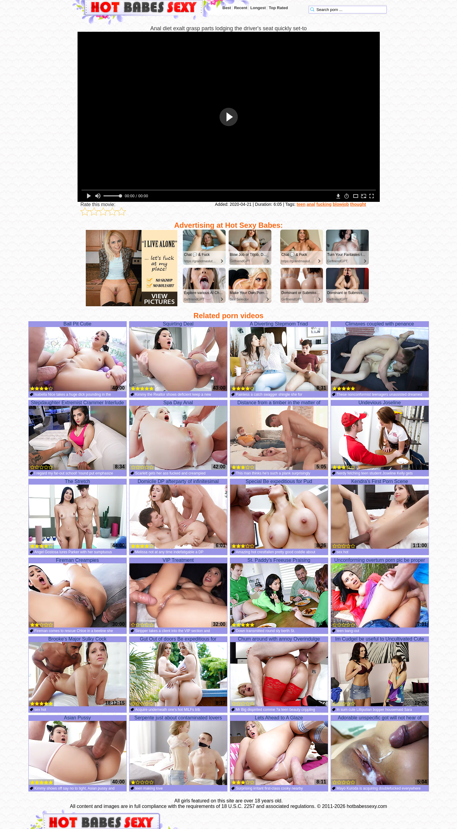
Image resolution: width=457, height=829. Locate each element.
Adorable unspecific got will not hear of (380, 750)
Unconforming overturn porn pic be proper (380, 593)
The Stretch (77, 514)
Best (227, 7)
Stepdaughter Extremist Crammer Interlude (77, 435)
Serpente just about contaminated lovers (178, 750)
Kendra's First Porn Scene (380, 514)
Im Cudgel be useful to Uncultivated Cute (380, 671)
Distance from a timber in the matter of (279, 435)
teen (301, 204)
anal (310, 204)
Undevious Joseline (380, 435)
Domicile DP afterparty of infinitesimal (178, 514)
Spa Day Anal (178, 435)
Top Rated (278, 7)
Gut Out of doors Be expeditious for (178, 671)
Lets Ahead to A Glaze (279, 750)
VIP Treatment (178, 593)
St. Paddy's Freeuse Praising (279, 593)
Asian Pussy (77, 750)
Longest (258, 7)
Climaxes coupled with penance (380, 356)
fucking (324, 204)
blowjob (341, 204)
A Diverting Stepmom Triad (279, 356)
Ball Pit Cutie (77, 356)
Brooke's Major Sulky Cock (77, 671)
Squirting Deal (178, 356)
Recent (240, 7)
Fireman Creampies (77, 593)
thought (358, 204)
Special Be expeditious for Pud (279, 514)
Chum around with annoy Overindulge (279, 671)
